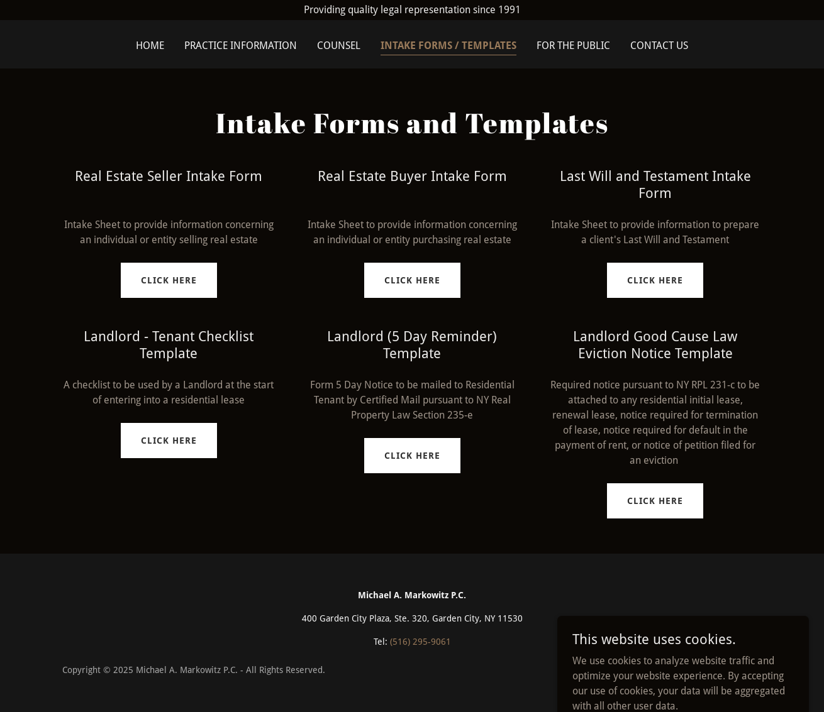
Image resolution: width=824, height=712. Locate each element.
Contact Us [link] (659, 46)
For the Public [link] (573, 46)
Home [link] (150, 46)
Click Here (169, 280)
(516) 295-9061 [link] (420, 642)
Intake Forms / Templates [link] (448, 46)
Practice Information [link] (240, 46)
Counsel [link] (338, 46)
